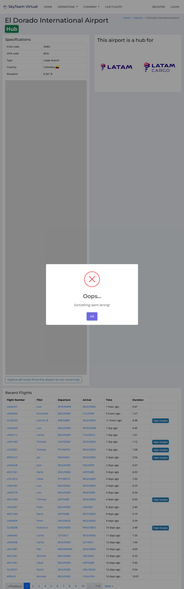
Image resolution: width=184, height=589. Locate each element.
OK (92, 316)
